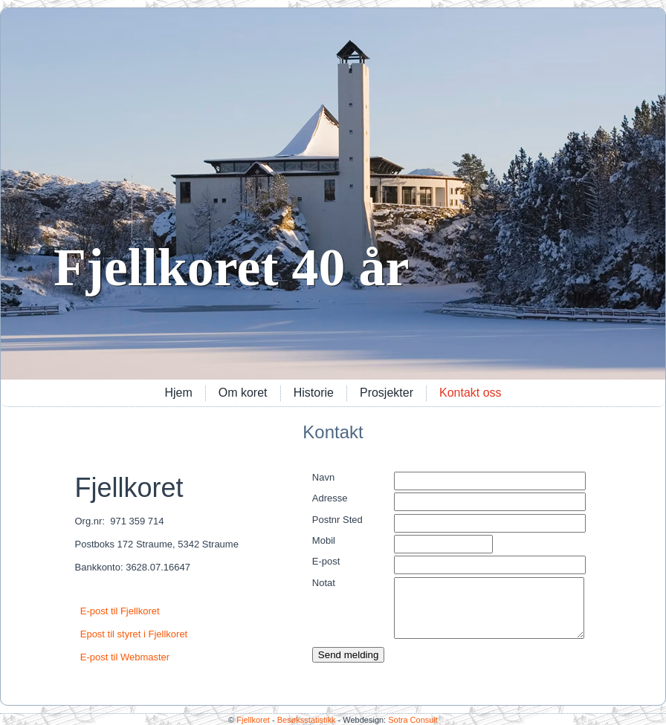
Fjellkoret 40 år (232, 267)
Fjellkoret (253, 719)
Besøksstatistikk (306, 719)
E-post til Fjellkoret (120, 611)
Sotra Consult (413, 719)
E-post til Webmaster (124, 657)
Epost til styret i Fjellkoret (134, 634)
